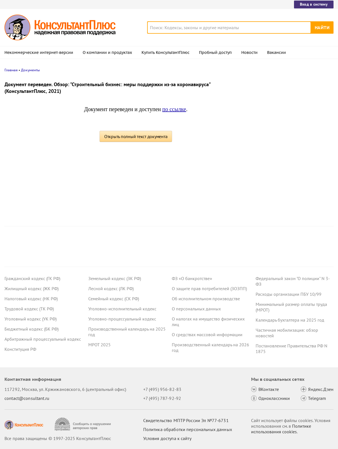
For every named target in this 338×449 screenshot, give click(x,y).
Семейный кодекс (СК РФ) (113, 298)
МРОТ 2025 (99, 344)
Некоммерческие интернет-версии (38, 52)
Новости (249, 52)
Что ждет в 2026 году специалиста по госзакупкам (290, 162)
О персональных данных (196, 308)
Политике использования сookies (281, 428)
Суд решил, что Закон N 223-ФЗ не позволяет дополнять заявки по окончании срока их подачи (288, 190)
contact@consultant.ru (26, 398)
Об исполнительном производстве (206, 298)
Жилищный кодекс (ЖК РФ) (31, 288)
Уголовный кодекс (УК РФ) (30, 319)
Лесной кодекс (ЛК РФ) (111, 288)
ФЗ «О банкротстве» (192, 278)
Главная (11, 70)
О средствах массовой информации (207, 334)
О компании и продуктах (107, 52)
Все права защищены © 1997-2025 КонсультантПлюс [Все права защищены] (57, 438)
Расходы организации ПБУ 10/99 (288, 294)
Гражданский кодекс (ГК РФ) (32, 278)
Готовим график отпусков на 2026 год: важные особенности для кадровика (291, 137)
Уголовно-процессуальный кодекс (122, 319)
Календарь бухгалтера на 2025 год (290, 320)
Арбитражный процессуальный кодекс (42, 339)
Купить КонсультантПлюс (165, 52)
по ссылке (174, 109)
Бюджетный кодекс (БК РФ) (31, 329)
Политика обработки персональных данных (187, 429)
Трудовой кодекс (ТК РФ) (29, 308)
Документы (30, 70)
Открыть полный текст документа (136, 136)
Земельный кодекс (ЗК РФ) (114, 278)
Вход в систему (314, 4)
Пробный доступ (215, 52)
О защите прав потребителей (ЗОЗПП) (209, 288)
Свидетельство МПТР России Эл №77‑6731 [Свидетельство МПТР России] (186, 420)
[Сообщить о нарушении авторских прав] (83, 424)
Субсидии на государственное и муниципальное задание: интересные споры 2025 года (290, 110)
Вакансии (276, 52)
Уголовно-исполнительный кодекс (122, 308)
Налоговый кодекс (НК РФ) (31, 298)
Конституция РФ (20, 349)
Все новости (266, 208)
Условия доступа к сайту (167, 438)
